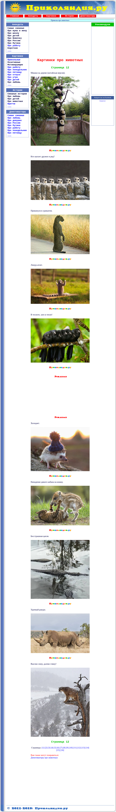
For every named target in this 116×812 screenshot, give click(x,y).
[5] (55, 747)
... (9, 50)
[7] (61, 747)
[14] (87, 747)
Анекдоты (33, 16)
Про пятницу (14, 72)
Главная (14, 16)
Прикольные (13, 60)
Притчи (11, 104)
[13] (83, 747)
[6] (58, 747)
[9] (67, 747)
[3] (49, 747)
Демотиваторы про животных (44, 757)
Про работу (13, 45)
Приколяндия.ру (102, 100)
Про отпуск (13, 74)
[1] (43, 747)
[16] (62, 750)
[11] (75, 747)
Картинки (51, 16)
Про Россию (13, 123)
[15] (58, 750)
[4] (52, 747)
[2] (46, 747)
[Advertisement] (60, 39)
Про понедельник (17, 69)
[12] (79, 747)
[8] (64, 747)
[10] (71, 747)
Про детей (13, 79)
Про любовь (13, 118)
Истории (69, 16)
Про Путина (13, 125)
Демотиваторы (87, 16)
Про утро (12, 77)
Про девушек (14, 120)
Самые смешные (15, 115)
